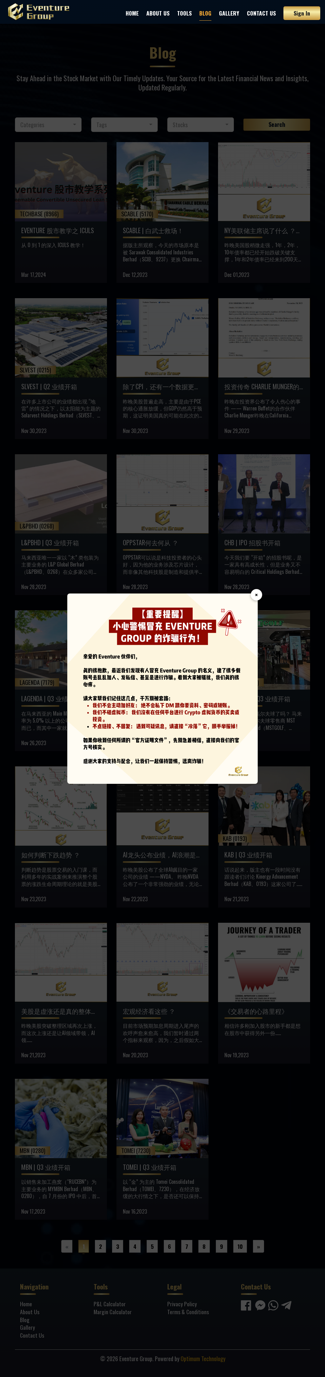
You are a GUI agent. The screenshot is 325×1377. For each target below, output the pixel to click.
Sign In (302, 13)
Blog (205, 13)
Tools (184, 13)
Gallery (229, 13)
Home (132, 13)
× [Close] (256, 595)
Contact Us (261, 13)
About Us (157, 13)
